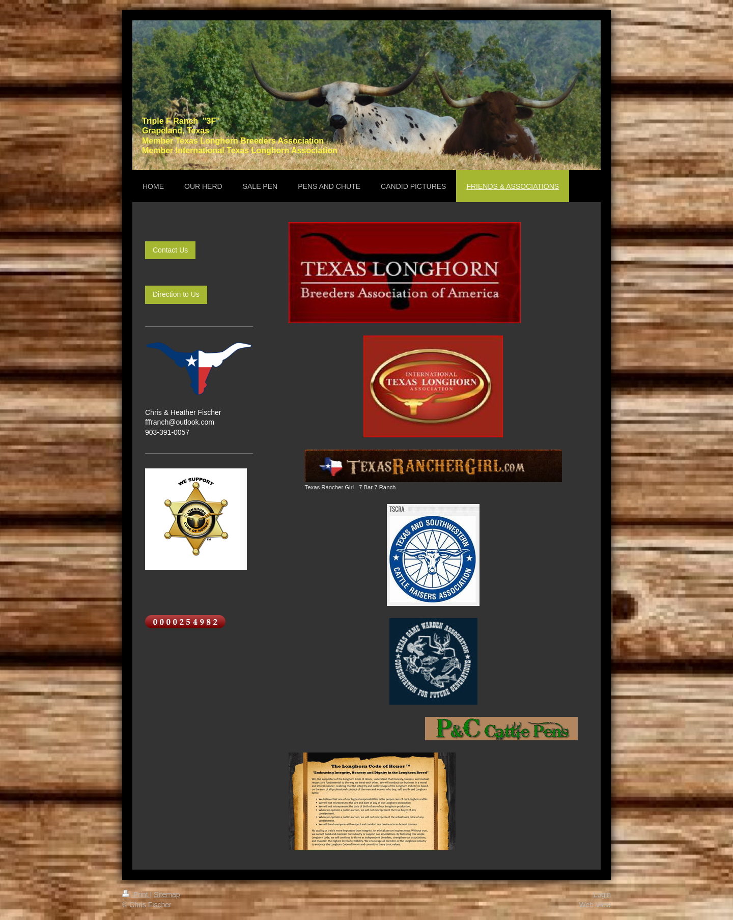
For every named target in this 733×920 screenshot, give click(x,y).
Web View (595, 905)
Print (136, 894)
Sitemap (167, 894)
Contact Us (170, 250)
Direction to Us (176, 294)
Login (602, 894)
